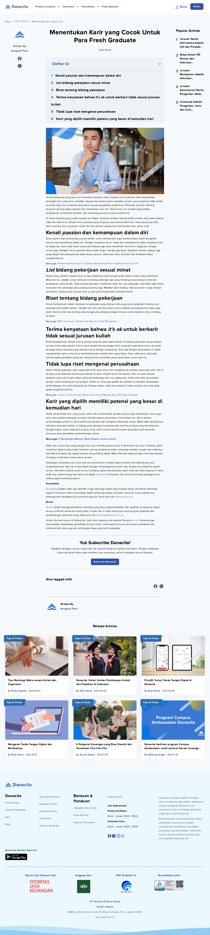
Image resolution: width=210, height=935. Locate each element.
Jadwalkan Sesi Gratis (85, 808)
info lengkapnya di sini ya (109, 515)
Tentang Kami (12, 802)
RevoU (49, 507)
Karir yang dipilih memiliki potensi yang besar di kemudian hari (105, 119)
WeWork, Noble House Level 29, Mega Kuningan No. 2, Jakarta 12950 (105, 912)
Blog (7, 21)
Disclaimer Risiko (48, 811)
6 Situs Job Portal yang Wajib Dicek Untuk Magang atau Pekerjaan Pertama (97, 394)
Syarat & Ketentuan (49, 796)
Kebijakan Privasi (48, 804)
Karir (7, 817)
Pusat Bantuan (110, 6)
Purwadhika (52, 488)
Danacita (100, 474)
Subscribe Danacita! (105, 561)
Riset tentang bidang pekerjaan (80, 90)
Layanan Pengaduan (84, 822)
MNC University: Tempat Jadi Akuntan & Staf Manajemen (87, 321)
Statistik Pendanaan (15, 810)
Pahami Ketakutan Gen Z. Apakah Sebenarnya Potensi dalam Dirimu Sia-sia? (98, 263)
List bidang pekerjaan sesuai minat (83, 83)
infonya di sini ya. (124, 496)
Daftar (196, 6)
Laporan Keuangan (49, 825)
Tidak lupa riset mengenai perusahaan (86, 112)
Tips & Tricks (21, 21)
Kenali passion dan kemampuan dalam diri (88, 76)
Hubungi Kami (115, 796)
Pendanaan (45, 818)
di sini (135, 520)
